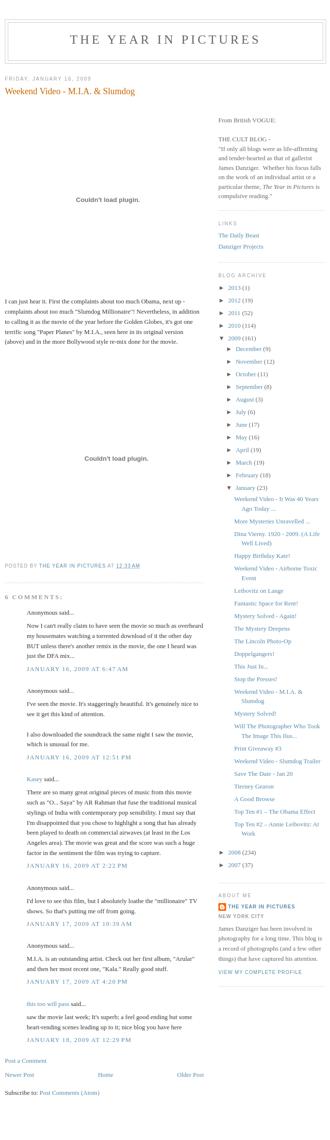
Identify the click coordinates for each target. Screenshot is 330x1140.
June (242, 424)
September (250, 386)
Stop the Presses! (255, 679)
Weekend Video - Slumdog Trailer (277, 761)
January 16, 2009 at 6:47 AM (78, 668)
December (250, 348)
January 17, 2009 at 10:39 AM (79, 923)
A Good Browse (254, 799)
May (242, 437)
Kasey (35, 779)
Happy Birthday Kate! (262, 555)
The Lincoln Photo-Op (262, 641)
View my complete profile (260, 972)
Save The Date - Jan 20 (263, 773)
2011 (235, 313)
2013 (235, 287)
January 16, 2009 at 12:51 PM (79, 757)
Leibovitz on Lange (258, 590)
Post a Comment (26, 1060)
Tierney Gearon (253, 786)
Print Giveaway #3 (257, 748)
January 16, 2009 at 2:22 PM (77, 865)
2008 (235, 852)
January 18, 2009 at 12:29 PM (79, 1039)
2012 (235, 300)
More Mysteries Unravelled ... (272, 521)
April (243, 449)
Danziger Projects (241, 246)
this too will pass (48, 1003)
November (250, 361)
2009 (235, 338)
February (248, 475)
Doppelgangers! (254, 653)
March (245, 462)
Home (106, 1074)
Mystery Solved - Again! (265, 616)
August (246, 399)
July (242, 412)
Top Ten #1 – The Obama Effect (274, 811)
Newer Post (19, 1074)
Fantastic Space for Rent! (266, 603)
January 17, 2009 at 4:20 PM (77, 981)
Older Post (190, 1074)
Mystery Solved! (255, 713)
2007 (235, 865)
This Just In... (251, 666)
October (247, 374)
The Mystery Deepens (262, 628)
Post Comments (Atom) (70, 1092)
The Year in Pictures (165, 40)
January (246, 487)
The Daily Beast (238, 235)
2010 (235, 325)
